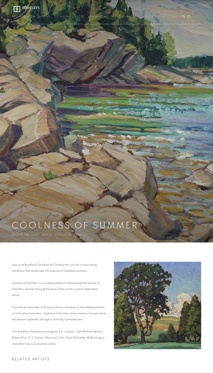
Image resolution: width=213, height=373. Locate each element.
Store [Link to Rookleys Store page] (80, 17)
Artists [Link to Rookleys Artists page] (44, 17)
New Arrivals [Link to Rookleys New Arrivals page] (23, 17)
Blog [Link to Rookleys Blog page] (131, 17)
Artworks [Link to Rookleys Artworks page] (62, 17)
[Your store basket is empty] (189, 17)
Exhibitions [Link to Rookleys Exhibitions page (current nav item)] (98, 17)
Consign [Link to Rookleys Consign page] (146, 17)
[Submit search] (184, 16)
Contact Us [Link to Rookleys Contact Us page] (168, 17)
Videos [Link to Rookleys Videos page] (118, 17)
